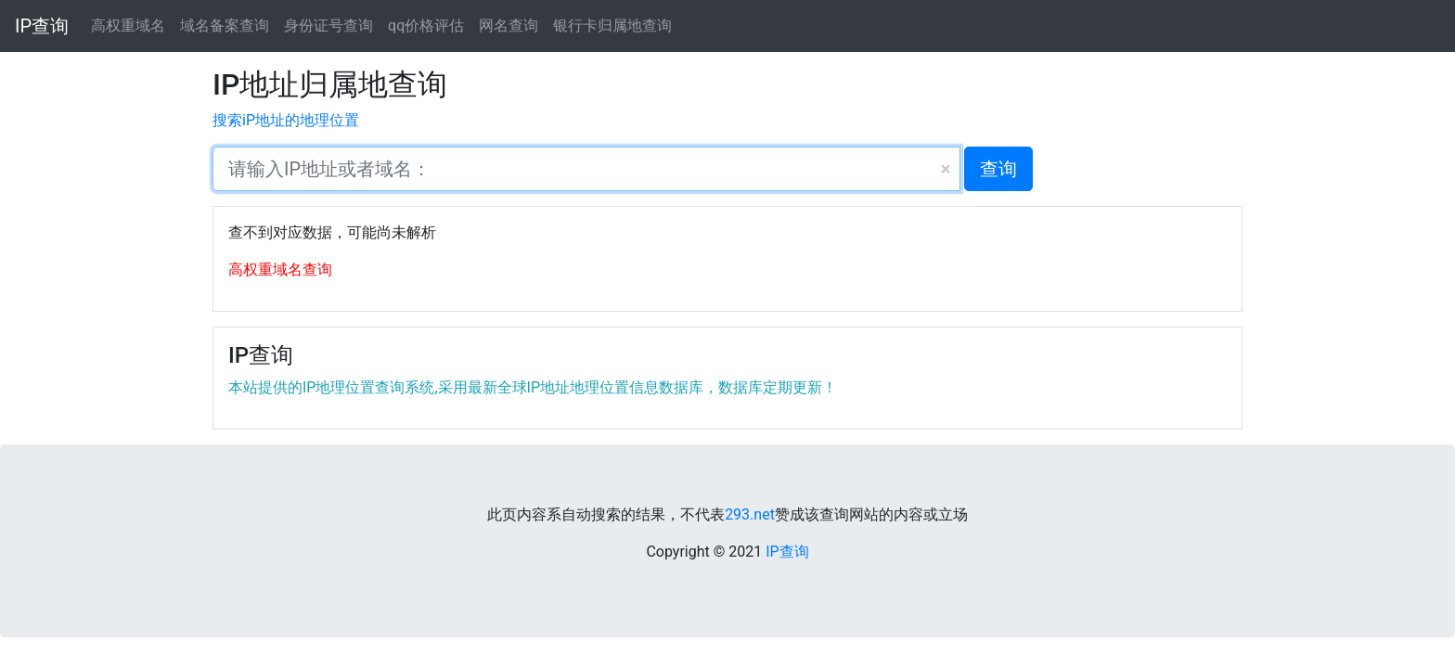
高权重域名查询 (280, 269)
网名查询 (508, 25)
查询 (998, 169)
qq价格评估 (426, 25)
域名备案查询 (224, 25)
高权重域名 (128, 25)
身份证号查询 (328, 25)
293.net (750, 514)
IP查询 (42, 26)
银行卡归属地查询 (612, 25)
